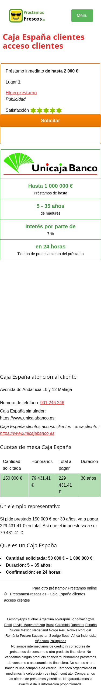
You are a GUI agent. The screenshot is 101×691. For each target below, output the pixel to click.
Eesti (8, 625)
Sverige (55, 636)
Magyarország (34, 625)
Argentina (46, 619)
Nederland (40, 630)
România (12, 636)
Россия (25, 636)
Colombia (62, 625)
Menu (82, 15)
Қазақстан (40, 636)
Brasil (50, 625)
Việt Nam (42, 641)
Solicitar (50, 120)
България (62, 619)
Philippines (58, 641)
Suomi (15, 630)
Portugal (84, 630)
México (26, 630)
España (91, 625)
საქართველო (82, 619)
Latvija (17, 625)
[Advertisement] (50, 319)
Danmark (77, 625)
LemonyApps (17, 619)
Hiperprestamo (21, 93)
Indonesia (88, 636)
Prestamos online (82, 588)
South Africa (71, 636)
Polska (72, 630)
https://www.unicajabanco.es (27, 433)
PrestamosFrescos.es (28, 594)
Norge (53, 630)
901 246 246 (52, 402)
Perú (62, 630)
